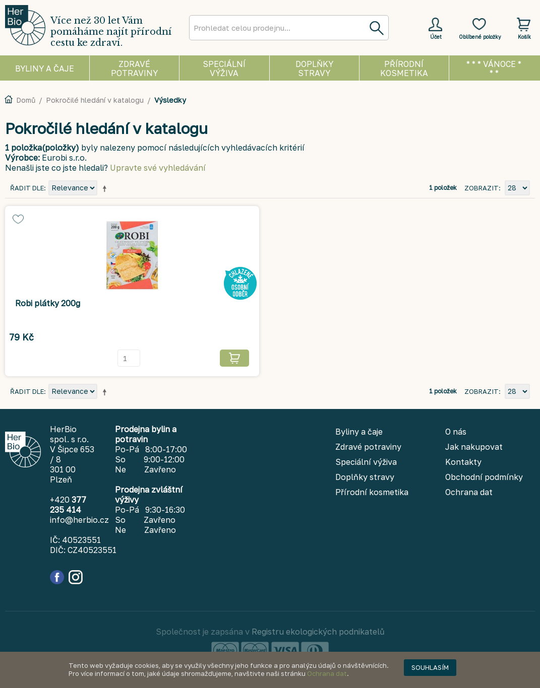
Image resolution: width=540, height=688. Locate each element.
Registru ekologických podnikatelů (318, 632)
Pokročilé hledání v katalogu (95, 100)
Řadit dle (27, 188)
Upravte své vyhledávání (158, 168)
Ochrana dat (327, 673)
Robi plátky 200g (47, 303)
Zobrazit (481, 188)
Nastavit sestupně (106, 188)
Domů (25, 100)
